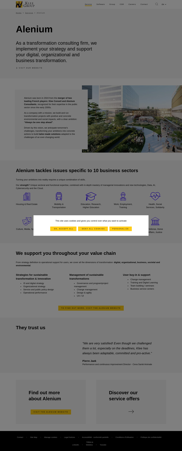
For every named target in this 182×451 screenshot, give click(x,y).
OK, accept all (63, 229)
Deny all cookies (93, 229)
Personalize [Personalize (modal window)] (120, 229)
